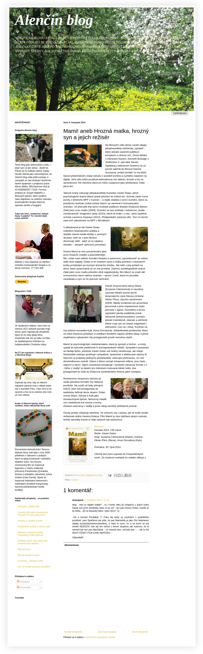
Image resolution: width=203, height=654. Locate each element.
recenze (74, 480)
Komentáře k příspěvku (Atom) (100, 637)
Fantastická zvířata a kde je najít (34, 526)
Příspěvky (23, 581)
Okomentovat (71, 545)
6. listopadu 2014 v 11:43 (96, 500)
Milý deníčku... (25, 549)
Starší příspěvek (140, 632)
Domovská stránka (107, 632)
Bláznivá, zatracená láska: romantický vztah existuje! (31, 533)
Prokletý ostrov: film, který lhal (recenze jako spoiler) (32, 542)
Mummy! (99, 426)
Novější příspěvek (73, 632)
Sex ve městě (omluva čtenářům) (34, 566)
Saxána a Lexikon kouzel (30, 520)
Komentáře (24, 587)
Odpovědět (77, 537)
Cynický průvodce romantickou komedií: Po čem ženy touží (33, 513)
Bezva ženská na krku (28, 555)
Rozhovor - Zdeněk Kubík (30, 561)
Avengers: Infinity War (28, 506)
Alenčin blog (54, 20)
